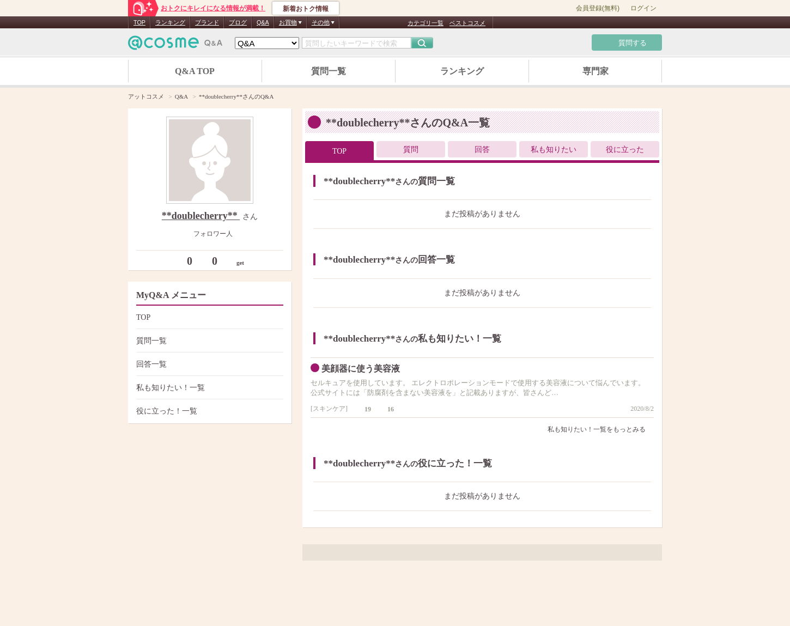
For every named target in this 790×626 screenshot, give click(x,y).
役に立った (625, 149)
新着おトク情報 (306, 9)
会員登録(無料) (597, 8)
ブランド (207, 22)
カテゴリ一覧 (425, 23)
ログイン (643, 8)
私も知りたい (553, 149)
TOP (139, 22)
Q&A (263, 22)
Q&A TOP (195, 71)
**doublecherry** (201, 215)
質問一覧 (328, 71)
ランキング (170, 22)
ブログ (238, 22)
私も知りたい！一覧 (208, 388)
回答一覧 (208, 364)
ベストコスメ (467, 23)
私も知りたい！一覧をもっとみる (601, 429)
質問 (410, 149)
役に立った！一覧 (208, 411)
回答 (482, 149)
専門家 (595, 71)
